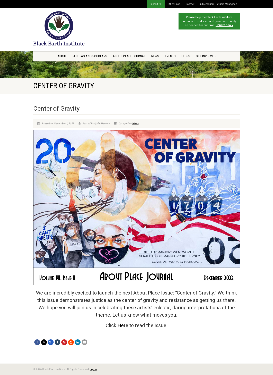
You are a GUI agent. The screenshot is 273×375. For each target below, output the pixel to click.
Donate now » (224, 25)
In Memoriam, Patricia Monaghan (218, 4)
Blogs (185, 56)
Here (123, 325)
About (62, 56)
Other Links (173, 4)
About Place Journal (129, 56)
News (155, 56)
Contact (189, 4)
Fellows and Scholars (89, 56)
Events (170, 56)
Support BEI (156, 4)
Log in (93, 369)
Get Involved (206, 56)
